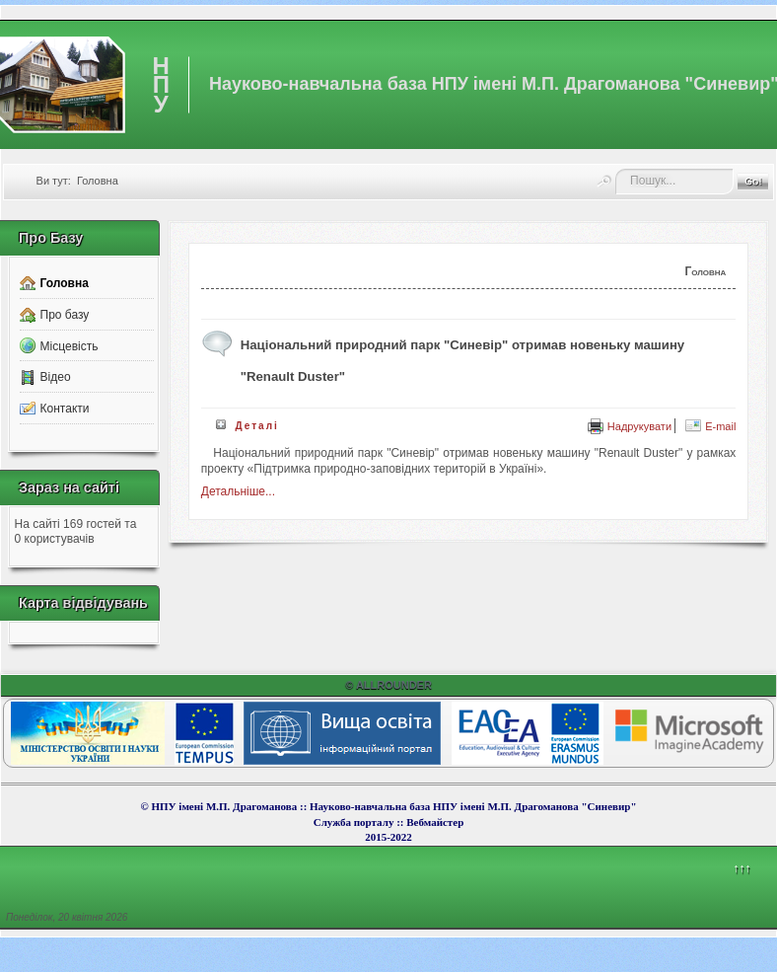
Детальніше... (238, 491)
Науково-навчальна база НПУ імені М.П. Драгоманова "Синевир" (473, 806)
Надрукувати (629, 426)
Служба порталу (355, 822)
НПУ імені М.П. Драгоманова (224, 806)
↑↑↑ (741, 868)
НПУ (161, 84)
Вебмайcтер (434, 822)
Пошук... (615, 169)
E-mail (710, 426)
